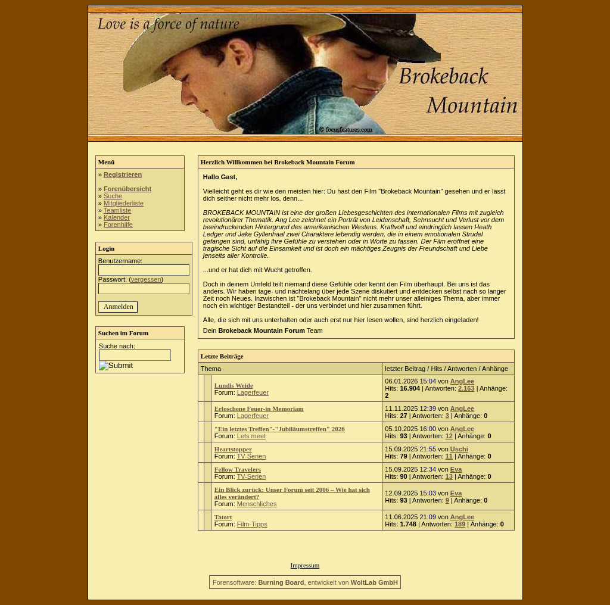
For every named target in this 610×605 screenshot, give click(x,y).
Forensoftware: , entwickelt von (305, 582)
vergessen (146, 279)
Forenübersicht (127, 188)
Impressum (305, 565)
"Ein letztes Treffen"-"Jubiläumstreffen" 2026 (279, 428)
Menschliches (257, 503)
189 (460, 524)
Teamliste (117, 210)
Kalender (117, 217)
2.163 (466, 388)
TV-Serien (251, 456)
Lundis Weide (233, 385)
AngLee (462, 381)
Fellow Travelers (237, 469)
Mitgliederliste (124, 203)
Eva (456, 469)
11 (449, 456)
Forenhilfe (118, 224)
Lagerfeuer (253, 392)
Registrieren (123, 174)
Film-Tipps (252, 524)
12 (449, 435)
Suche (113, 195)
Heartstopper (233, 449)
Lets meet (251, 435)
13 (449, 476)
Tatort (223, 516)
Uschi (459, 449)
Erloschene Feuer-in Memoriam (259, 408)
